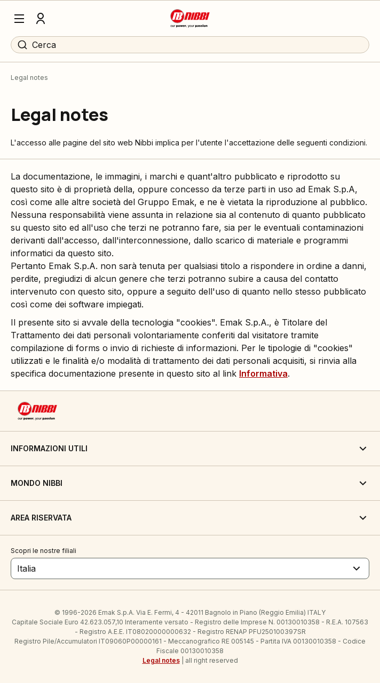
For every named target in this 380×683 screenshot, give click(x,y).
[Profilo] (40, 18)
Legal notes (161, 660)
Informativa (263, 373)
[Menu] (19, 18)
